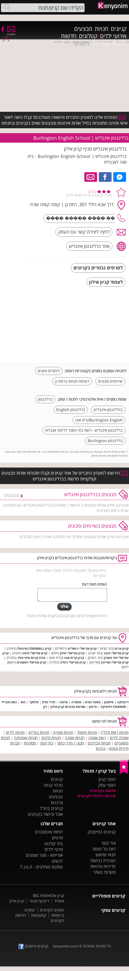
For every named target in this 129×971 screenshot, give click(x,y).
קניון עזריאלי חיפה (34, 653)
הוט (23, 702)
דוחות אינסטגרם (49, 832)
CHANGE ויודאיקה (113, 706)
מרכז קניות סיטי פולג (31, 657)
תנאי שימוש (106, 855)
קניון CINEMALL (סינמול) (34, 648)
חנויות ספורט (63, 732)
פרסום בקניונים (103, 790)
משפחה (101, 43)
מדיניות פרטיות (103, 866)
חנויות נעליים (39, 732)
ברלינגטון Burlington (105, 440)
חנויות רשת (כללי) (115, 732)
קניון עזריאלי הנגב (116, 653)
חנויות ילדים (15, 732)
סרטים (57, 838)
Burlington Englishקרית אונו (99, 420)
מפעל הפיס (92, 702)
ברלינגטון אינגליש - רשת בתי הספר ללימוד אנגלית (84, 430)
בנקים (100, 748)
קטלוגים (88, 36)
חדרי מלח (48, 702)
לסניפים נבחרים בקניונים (98, 267)
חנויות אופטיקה (26, 737)
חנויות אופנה (75, 737)
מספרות (30, 743)
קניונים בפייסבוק (102, 832)
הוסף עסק (107, 785)
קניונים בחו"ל (51, 808)
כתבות (119, 43)
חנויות (101, 28)
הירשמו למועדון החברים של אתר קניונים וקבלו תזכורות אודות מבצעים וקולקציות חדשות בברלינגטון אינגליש (64, 476)
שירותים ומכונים (110, 381)
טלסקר (33, 702)
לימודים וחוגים (49, 370)
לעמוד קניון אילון (106, 282)
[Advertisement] (90, 325)
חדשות (69, 36)
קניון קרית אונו (74, 657)
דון (45, 706)
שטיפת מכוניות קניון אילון (67, 706)
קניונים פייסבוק (33, 946)
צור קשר (108, 843)
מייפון (93, 706)
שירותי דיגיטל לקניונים (96, 796)
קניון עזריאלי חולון (72, 653)
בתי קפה (46, 743)
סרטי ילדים (53, 849)
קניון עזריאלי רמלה (73, 662)
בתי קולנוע (53, 843)
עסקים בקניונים (52, 910)
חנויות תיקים (51, 737)
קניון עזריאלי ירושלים (82, 648)
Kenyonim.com (65, 946)
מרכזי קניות (53, 785)
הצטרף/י (11, 32)
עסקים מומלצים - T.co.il (41, 867)
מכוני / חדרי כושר (70, 743)
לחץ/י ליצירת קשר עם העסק (84, 231)
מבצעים (83, 28)
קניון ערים (122, 648)
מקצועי (81, 43)
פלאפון (109, 702)
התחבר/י (6, 42)
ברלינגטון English (70, 409)
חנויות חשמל (87, 732)
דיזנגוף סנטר (39, 901)
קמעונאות (38, 915)
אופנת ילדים (119, 737)
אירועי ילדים (113, 36)
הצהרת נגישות (103, 860)
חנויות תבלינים (99, 743)
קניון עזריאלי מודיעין (115, 662)
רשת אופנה (97, 737)
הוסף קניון (107, 779)
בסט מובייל (9, 702)
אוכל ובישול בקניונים (45, 814)
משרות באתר (104, 872)
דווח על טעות (104, 849)
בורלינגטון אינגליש (108, 409)
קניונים (119, 28)
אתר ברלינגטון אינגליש (89, 246)
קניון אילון (16, 901)
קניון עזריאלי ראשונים (31, 662)
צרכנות (57, 802)
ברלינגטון (45, 399)
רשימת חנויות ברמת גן (72, 381)
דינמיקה (123, 702)
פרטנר (63, 702)
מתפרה (76, 702)
